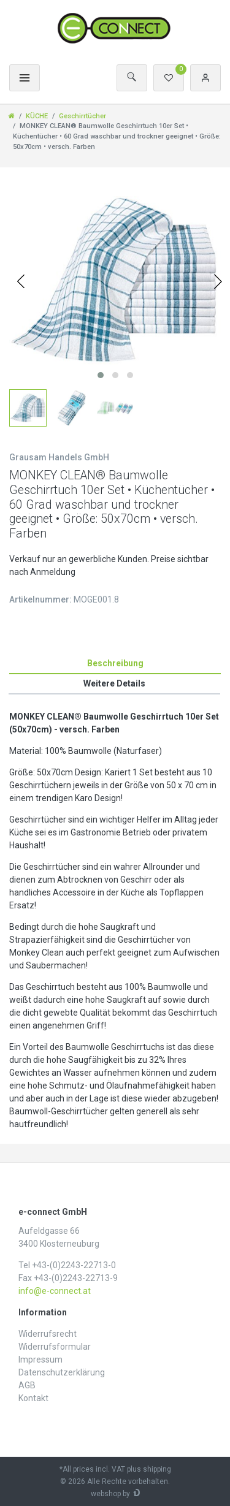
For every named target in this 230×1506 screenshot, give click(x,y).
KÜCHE (37, 116)
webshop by (110, 1493)
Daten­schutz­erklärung (61, 1372)
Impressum (40, 1359)
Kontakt (33, 1398)
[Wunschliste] (168, 78)
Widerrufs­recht (47, 1334)
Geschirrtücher (82, 116)
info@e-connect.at (54, 1291)
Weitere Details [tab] (114, 683)
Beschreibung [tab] (115, 663)
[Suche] (131, 78)
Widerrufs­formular (54, 1347)
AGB (27, 1385)
